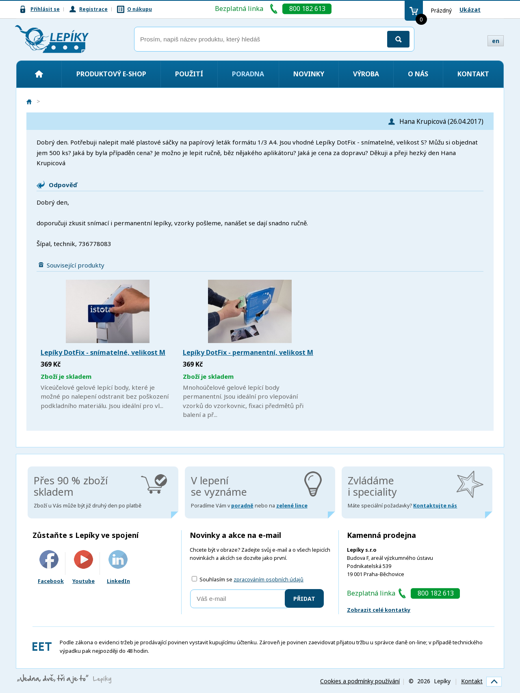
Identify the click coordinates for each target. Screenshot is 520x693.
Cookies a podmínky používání (360, 681)
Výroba (366, 73)
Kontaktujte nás (435, 505)
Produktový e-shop (111, 73)
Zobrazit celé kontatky (378, 609)
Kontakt (473, 73)
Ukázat (470, 9)
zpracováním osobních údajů (268, 579)
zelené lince (292, 505)
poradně (242, 505)
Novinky (308, 73)
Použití (189, 73)
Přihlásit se (45, 9)
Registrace (93, 9)
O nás (418, 73)
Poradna (248, 73)
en (495, 41)
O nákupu (139, 9)
